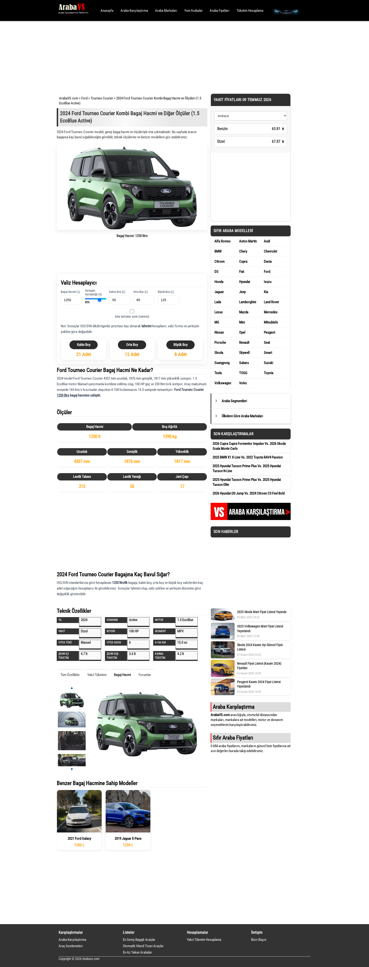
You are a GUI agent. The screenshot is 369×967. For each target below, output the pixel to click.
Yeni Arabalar (193, 10)
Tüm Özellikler (70, 675)
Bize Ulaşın (258, 940)
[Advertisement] (178, 57)
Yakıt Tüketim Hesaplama (204, 940)
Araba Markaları (166, 10)
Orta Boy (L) (140, 292)
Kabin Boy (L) (117, 292)
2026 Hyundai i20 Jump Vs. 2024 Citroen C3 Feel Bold (249, 493)
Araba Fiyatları (219, 10)
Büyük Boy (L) (166, 292)
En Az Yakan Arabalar (137, 952)
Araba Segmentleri (234, 401)
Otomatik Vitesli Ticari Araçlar (143, 946)
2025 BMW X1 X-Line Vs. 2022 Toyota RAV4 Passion (248, 457)
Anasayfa (106, 10)
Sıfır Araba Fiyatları (233, 738)
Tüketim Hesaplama (250, 10)
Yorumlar (144, 675)
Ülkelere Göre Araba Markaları (242, 416)
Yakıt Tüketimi (96, 675)
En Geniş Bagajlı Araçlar (139, 940)
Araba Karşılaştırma (134, 10)
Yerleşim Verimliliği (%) (93, 292)
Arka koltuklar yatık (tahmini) (132, 316)
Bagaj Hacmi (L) (70, 292)
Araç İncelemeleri (71, 946)
